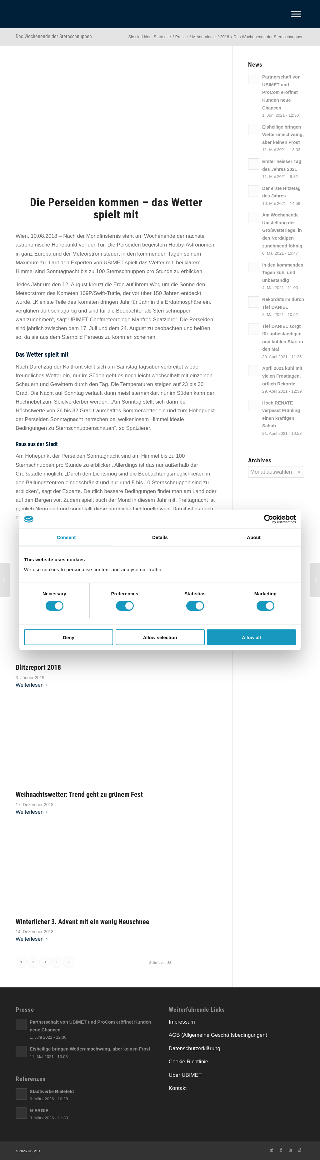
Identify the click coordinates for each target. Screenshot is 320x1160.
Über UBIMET (185, 1075)
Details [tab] (160, 537)
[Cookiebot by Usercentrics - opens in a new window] (268, 519)
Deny (68, 637)
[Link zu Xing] (299, 1149)
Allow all (251, 637)
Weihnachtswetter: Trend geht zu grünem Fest (79, 794)
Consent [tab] (66, 537)
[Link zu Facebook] (281, 1149)
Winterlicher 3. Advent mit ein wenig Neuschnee (82, 922)
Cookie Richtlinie (188, 1062)
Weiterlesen (33, 685)
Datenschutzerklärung (194, 1048)
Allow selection (160, 637)
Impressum (182, 1022)
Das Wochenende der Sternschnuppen (54, 36)
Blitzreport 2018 (38, 667)
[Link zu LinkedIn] (290, 1149)
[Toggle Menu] (296, 14)
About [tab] (254, 537)
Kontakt (178, 1088)
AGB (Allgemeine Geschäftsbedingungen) (218, 1035)
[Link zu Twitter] (271, 1149)
